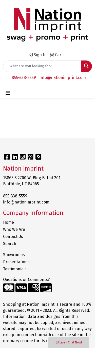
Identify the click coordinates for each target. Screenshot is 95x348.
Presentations (16, 261)
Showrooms (14, 254)
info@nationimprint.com (63, 77)
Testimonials (15, 269)
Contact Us (13, 236)
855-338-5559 (24, 77)
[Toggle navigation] (8, 92)
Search (9, 243)
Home (8, 222)
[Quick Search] (42, 66)
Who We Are (14, 229)
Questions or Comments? (26, 279)
